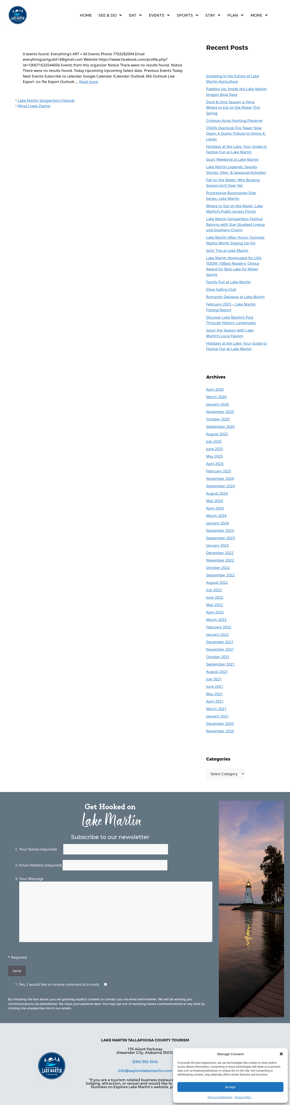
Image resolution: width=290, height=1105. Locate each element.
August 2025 (217, 433)
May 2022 (214, 604)
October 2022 (218, 567)
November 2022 (220, 560)
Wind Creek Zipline (34, 105)
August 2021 (217, 671)
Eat (135, 15)
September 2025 (220, 426)
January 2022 (217, 634)
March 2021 (216, 708)
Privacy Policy (243, 1097)
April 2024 (215, 508)
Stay (213, 15)
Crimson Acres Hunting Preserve (234, 120)
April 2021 (215, 701)
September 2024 (220, 485)
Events (159, 15)
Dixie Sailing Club (221, 289)
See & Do (110, 15)
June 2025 (214, 448)
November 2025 (220, 411)
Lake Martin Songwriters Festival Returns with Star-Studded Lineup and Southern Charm (235, 224)
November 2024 (220, 478)
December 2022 (220, 552)
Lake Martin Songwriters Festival (46, 100)
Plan (235, 15)
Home (86, 15)
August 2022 (217, 582)
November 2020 (220, 730)
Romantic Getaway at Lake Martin (235, 296)
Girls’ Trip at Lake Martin (227, 250)
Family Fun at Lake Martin (228, 281)
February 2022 (218, 626)
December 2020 (220, 723)
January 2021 (217, 716)
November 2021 (220, 649)
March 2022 (216, 619)
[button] (281, 1054)
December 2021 (220, 641)
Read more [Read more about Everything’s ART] (88, 81)
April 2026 (215, 389)
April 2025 (215, 463)
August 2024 (217, 493)
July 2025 (214, 441)
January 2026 (217, 404)
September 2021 (220, 664)
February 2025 (218, 471)
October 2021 (218, 656)
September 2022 (220, 575)
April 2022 (215, 612)
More (259, 15)
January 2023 (217, 545)
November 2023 (220, 530)
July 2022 (214, 589)
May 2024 (214, 500)
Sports (188, 15)
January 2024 (217, 523)
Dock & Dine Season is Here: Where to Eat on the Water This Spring (233, 107)
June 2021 (214, 686)
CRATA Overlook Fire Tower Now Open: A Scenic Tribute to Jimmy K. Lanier (236, 133)
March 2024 (216, 515)
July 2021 (214, 678)
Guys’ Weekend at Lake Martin (232, 159)
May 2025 (214, 456)
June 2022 (214, 597)
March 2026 (216, 396)
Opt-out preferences (220, 1097)
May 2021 (214, 693)
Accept (230, 1087)
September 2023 (220, 537)
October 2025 (218, 419)
